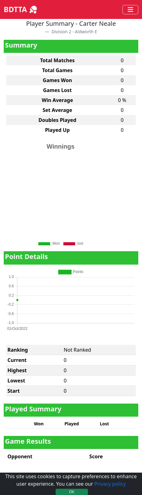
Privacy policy (110, 483)
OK (71, 491)
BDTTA (21, 9)
